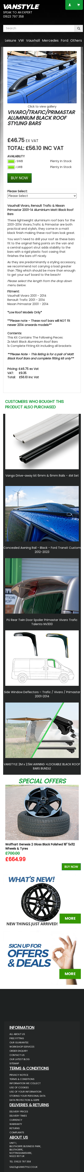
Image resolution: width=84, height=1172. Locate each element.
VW (21, 40)
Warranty (15, 1124)
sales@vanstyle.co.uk (23, 1167)
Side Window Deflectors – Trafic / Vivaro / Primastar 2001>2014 (42, 694)
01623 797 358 (13, 16)
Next (76, 828)
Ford (64, 40)
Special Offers (42, 781)
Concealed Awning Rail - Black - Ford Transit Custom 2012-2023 (42, 550)
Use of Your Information (25, 1091)
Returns (14, 1128)
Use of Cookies (19, 1087)
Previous (8, 828)
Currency (15, 1120)
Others (76, 40)
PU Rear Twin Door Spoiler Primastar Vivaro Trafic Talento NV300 (42, 622)
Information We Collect (25, 1083)
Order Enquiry (18, 1051)
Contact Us (17, 1055)
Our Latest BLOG (19, 1059)
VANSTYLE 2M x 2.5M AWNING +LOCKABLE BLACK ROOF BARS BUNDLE (42, 766)
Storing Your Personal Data (27, 1096)
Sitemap (14, 1063)
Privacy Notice (18, 1075)
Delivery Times (18, 1115)
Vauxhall (33, 40)
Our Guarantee (19, 1042)
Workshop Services (21, 1046)
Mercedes (50, 40)
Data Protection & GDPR (24, 1100)
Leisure (10, 40)
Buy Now (71, 867)
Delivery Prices (18, 1111)
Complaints (16, 1132)
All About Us (17, 1034)
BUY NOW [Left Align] (19, 178)
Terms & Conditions (21, 1079)
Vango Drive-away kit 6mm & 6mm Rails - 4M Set (42, 475)
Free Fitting (16, 1038)
